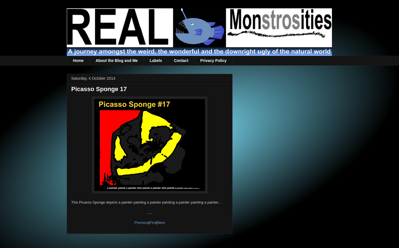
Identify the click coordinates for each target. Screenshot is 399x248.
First (152, 223)
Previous (141, 223)
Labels (156, 60)
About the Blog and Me (117, 60)
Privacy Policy (213, 60)
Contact (181, 60)
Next (161, 223)
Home (78, 60)
